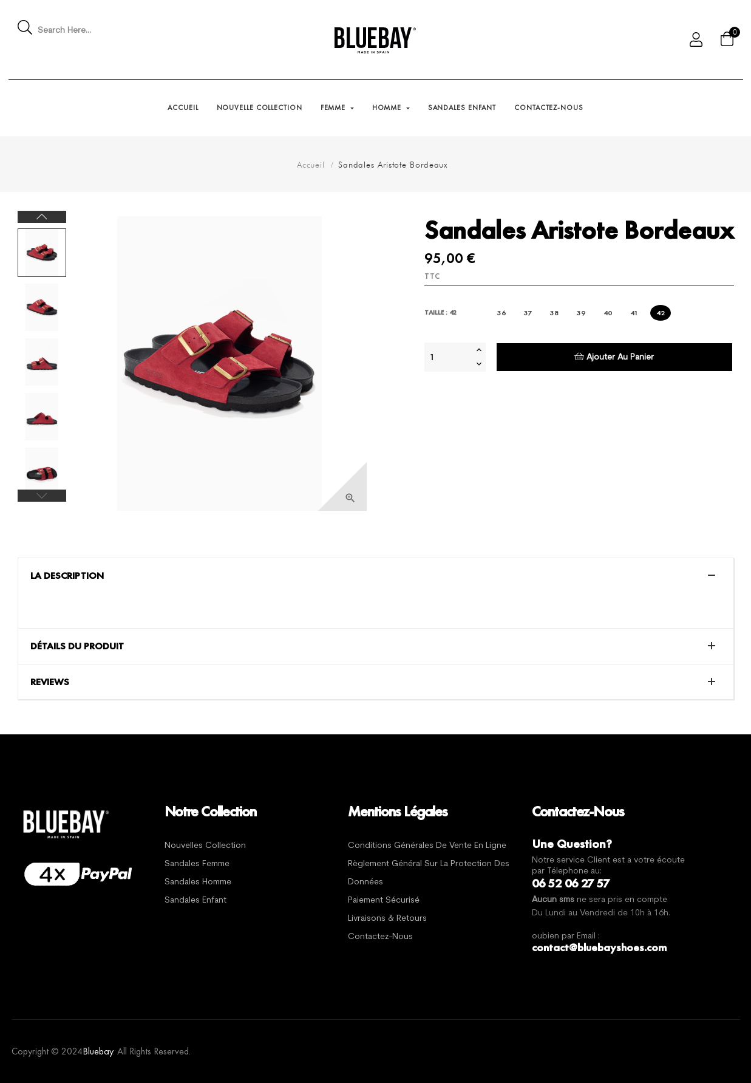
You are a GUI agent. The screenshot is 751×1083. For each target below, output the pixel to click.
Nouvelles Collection (205, 845)
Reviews (49, 682)
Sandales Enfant (195, 900)
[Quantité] (448, 357)
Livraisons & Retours (387, 918)
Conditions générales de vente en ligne (427, 845)
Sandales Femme (197, 864)
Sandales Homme (198, 882)
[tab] (375, 575)
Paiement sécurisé (384, 900)
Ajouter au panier (614, 357)
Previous (42, 496)
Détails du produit (77, 646)
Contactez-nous (380, 936)
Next (42, 217)
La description (67, 575)
